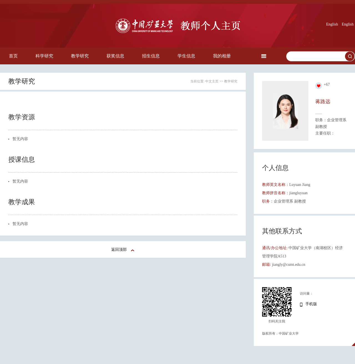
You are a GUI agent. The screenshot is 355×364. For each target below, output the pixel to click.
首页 (13, 56)
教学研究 (80, 56)
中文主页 (212, 81)
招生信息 (151, 56)
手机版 (311, 304)
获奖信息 (115, 56)
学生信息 (186, 56)
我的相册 (222, 56)
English (332, 24)
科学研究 (44, 56)
